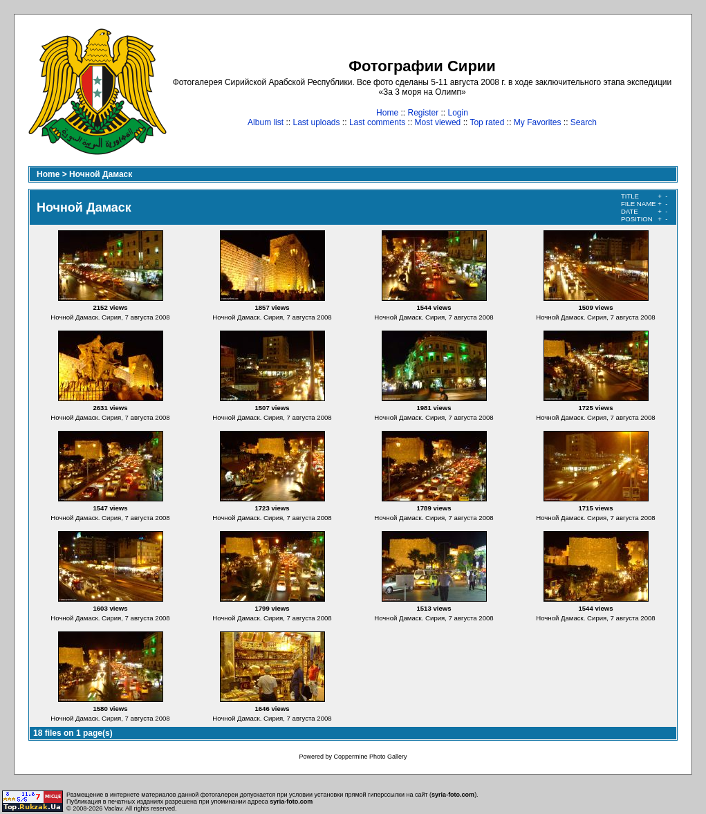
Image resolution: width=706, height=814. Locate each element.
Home (387, 113)
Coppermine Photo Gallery (370, 756)
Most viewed (438, 122)
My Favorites (537, 122)
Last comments (377, 122)
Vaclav (113, 808)
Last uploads (316, 122)
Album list (266, 122)
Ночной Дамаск (100, 174)
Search (583, 122)
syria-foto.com (452, 794)
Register (422, 113)
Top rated (487, 122)
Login (458, 113)
